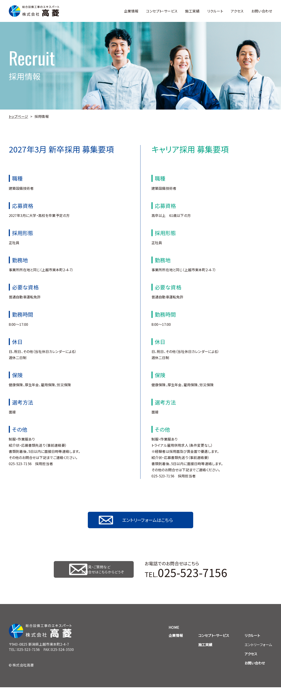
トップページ (18, 116)
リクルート (215, 11)
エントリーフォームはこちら (149, 522)
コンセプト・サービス (161, 11)
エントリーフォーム (258, 655)
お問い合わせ (261, 11)
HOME (174, 638)
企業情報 (131, 11)
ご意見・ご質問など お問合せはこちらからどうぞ (104, 577)
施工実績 (192, 11)
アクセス (237, 11)
